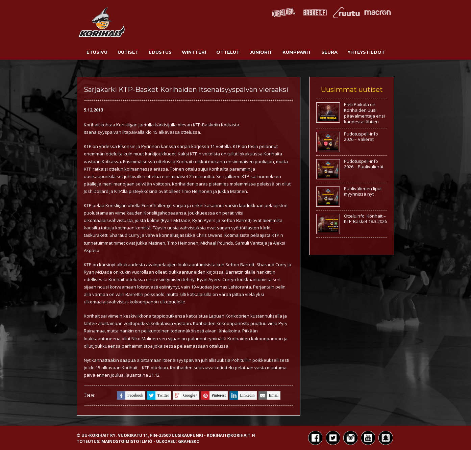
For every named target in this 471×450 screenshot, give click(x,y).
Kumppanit (296, 52)
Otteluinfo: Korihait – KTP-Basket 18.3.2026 (365, 219)
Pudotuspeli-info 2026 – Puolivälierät (363, 164)
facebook (130, 395)
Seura (329, 52)
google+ (185, 395)
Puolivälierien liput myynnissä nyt (363, 191)
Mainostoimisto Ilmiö (126, 441)
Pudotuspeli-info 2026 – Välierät (361, 137)
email (268, 395)
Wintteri (194, 52)
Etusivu (96, 52)
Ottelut (228, 52)
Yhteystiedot (366, 52)
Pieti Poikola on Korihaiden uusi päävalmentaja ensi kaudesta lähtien (364, 113)
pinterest (213, 395)
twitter (158, 395)
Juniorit (261, 52)
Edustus (160, 52)
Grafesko (189, 441)
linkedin (241, 395)
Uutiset (128, 52)
